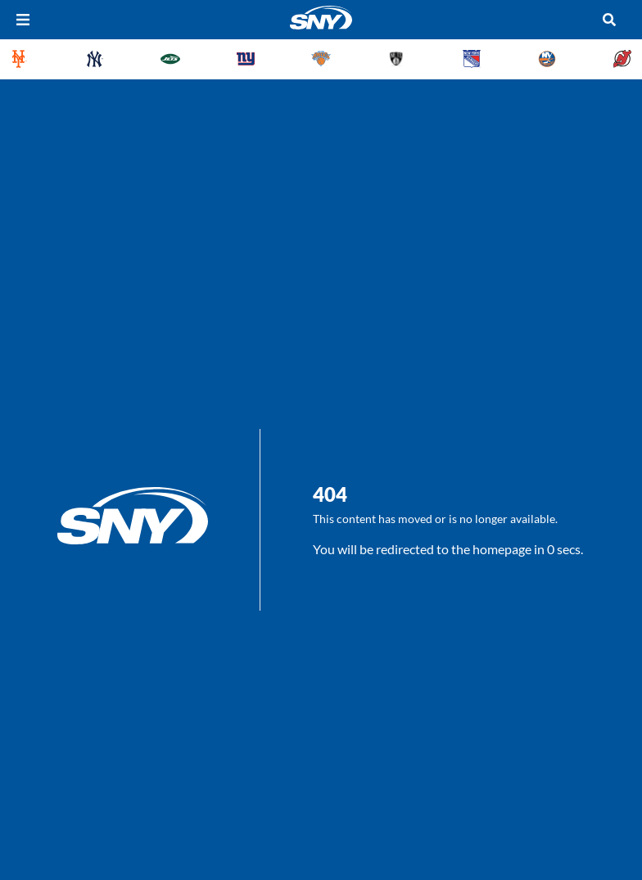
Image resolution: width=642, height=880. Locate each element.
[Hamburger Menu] (23, 19)
